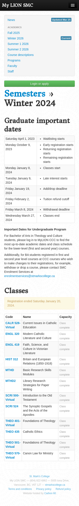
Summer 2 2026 (18, 49)
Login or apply (39, 83)
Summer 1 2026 (18, 44)
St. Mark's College (39, 476)
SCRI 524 (11, 406)
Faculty (12, 66)
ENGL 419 (12, 344)
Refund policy (63, 489)
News (39, 20)
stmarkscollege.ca (55, 484)
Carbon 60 (50, 493)
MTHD (9, 370)
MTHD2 (10, 381)
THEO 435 (12, 431)
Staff (11, 71)
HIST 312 (11, 359)
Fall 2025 (14, 33)
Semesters (24, 94)
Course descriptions (21, 55)
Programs (14, 60)
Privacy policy (43, 489)
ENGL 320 (12, 333)
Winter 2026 (39, 38)
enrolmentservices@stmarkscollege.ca (29, 276)
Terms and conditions (20, 489)
